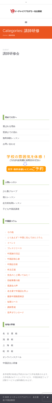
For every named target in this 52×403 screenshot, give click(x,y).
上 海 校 (8, 345)
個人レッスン (9, 197)
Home (5, 35)
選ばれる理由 (9, 126)
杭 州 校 (8, 351)
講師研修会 (11, 53)
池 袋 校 (8, 339)
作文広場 (11, 269)
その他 (10, 232)
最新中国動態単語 (15, 296)
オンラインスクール (12, 357)
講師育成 (11, 307)
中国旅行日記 (13, 253)
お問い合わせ (9, 144)
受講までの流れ (10, 132)
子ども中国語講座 (11, 208)
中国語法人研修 (10, 363)
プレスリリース (14, 248)
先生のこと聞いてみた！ (18, 275)
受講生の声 (12, 285)
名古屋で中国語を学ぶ (17, 291)
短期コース (12, 301)
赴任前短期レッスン (12, 203)
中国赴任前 (12, 264)
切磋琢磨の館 (13, 280)
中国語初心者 (13, 258)
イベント (11, 242)
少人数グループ (10, 191)
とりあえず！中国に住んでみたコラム (25, 237)
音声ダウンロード (15, 312)
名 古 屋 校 (10, 333)
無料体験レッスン (11, 138)
